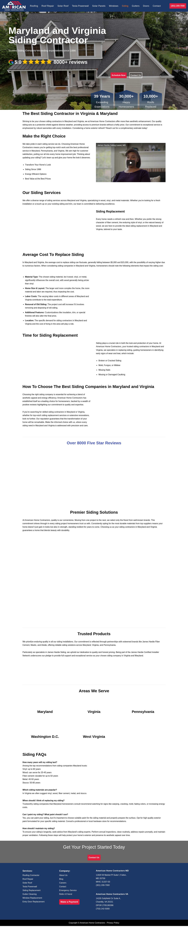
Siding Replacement (32, 891)
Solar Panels (99, 6)
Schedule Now (118, 75)
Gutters (136, 6)
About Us (63, 876)
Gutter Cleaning (30, 895)
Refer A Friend (65, 895)
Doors (146, 6)
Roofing (34, 6)
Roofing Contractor (31, 876)
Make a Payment (69, 903)
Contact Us (135, 75)
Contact (157, 6)
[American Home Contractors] (14, 6)
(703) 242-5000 (103, 910)
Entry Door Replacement (34, 903)
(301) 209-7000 (178, 6)
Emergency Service (68, 891)
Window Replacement (32, 899)
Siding (125, 6)
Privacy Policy (113, 924)
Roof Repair (48, 6)
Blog (61, 880)
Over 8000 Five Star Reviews (94, 443)
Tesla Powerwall (80, 6)
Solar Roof (63, 6)
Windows (114, 6)
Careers (62, 884)
